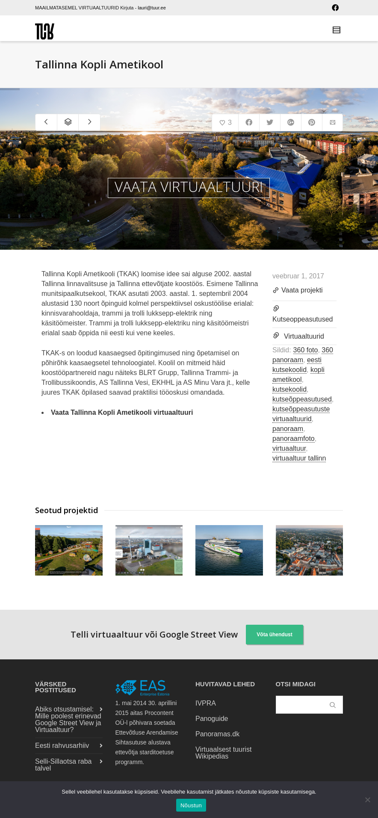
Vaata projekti (297, 290)
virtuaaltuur (289, 448)
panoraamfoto (293, 438)
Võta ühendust (274, 635)
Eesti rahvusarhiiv (62, 745)
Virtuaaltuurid (304, 336)
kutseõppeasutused (302, 399)
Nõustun (191, 805)
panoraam (287, 428)
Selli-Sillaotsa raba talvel (63, 765)
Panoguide (211, 718)
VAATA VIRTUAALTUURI (189, 186)
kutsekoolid (289, 389)
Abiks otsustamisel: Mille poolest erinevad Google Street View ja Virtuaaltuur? (68, 719)
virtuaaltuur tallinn (299, 458)
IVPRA (205, 703)
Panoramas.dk (217, 734)
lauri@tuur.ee (152, 7)
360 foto (305, 350)
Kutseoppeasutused (302, 319)
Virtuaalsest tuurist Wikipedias (223, 753)
